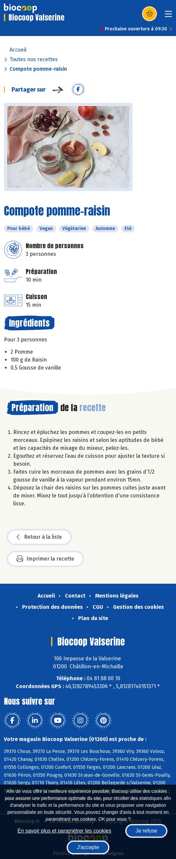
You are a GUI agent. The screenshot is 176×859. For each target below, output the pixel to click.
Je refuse (146, 831)
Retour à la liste (39, 537)
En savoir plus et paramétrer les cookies (64, 831)
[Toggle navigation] (168, 16)
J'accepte (88, 847)
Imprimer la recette (45, 559)
